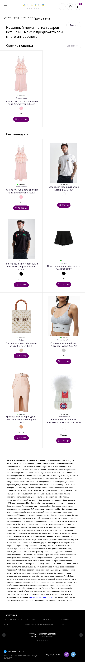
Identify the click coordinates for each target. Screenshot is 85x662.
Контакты (48, 624)
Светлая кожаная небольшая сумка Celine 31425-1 (21, 344)
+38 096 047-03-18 (16, 651)
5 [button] (45, 640)
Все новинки (72, 46)
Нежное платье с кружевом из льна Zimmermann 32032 (21, 102)
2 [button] (39, 640)
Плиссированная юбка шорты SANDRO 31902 (63, 267)
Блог (6, 624)
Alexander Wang (64, 340)
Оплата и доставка (13, 619)
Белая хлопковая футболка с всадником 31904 (63, 188)
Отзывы (47, 619)
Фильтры (74, 25)
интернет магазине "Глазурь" (42, 597)
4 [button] (43, 640)
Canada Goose (64, 416)
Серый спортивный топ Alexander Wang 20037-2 (63, 344)
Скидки (65, 619)
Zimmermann (21, 98)
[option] (42, 634)
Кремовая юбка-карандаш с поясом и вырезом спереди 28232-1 (21, 419)
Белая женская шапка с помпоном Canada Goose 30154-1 (63, 422)
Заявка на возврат (34, 624)
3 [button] (41, 640)
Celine (21, 340)
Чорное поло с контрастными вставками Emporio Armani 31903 (21, 266)
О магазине (30, 619)
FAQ (63, 624)
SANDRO (63, 263)
